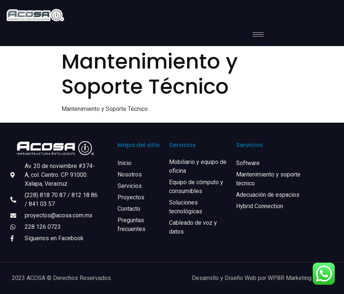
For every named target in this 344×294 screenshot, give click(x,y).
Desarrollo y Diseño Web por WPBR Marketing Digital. (262, 277)
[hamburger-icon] (258, 34)
